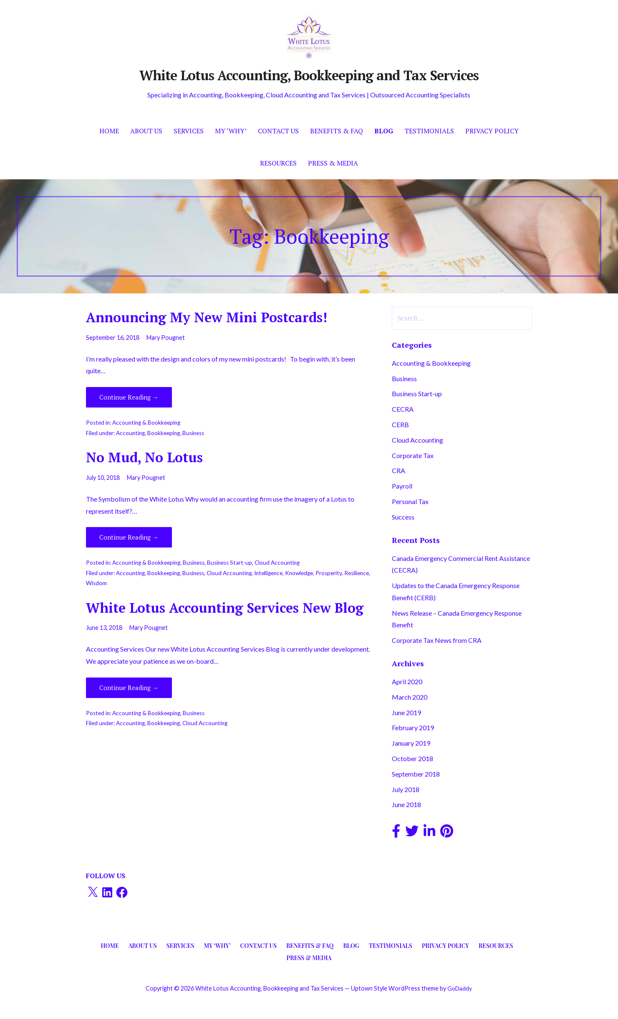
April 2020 (407, 681)
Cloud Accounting (277, 562)
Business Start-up (229, 562)
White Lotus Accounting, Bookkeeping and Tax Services (309, 75)
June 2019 (406, 712)
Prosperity (328, 573)
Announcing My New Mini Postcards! (206, 317)
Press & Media (333, 163)
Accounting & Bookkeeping (146, 422)
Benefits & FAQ (336, 130)
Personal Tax (410, 501)
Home (109, 130)
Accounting (130, 433)
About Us (146, 130)
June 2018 (406, 804)
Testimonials (429, 130)
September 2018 (416, 774)
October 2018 (412, 758)
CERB (400, 424)
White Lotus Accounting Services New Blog (224, 607)
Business (193, 433)
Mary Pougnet (165, 337)
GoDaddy (459, 988)
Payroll (402, 486)
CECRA (403, 409)
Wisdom (96, 583)
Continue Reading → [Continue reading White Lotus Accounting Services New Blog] (129, 687)
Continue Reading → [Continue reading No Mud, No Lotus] (129, 537)
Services (189, 130)
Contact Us (278, 130)
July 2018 (405, 789)
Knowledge (299, 573)
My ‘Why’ (231, 130)
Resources (278, 163)
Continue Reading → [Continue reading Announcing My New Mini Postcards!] (129, 397)
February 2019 (413, 727)
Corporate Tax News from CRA (437, 640)
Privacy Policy (492, 130)
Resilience (356, 573)
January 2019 (411, 743)
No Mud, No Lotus (144, 457)
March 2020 (409, 697)
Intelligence (268, 573)
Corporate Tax (413, 455)
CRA (398, 470)
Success (403, 517)
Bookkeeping (163, 433)
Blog (383, 130)
